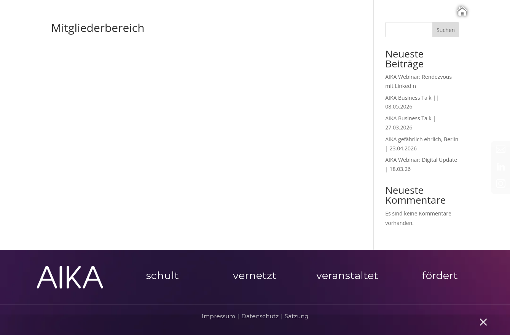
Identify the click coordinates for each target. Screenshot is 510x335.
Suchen (446, 30)
